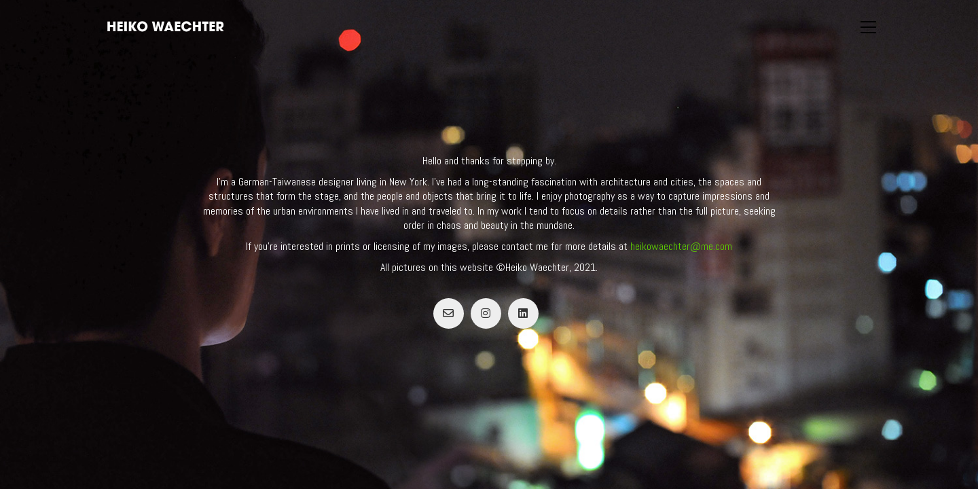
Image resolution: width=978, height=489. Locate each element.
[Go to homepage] (165, 27)
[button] (868, 27)
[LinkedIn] (523, 313)
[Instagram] (486, 313)
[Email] (448, 313)
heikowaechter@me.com (681, 246)
